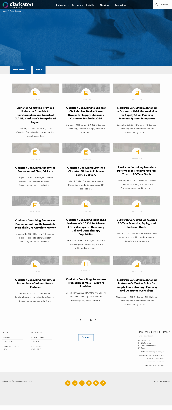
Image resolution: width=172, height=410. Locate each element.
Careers (164, 4)
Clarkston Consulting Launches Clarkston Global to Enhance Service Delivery (86, 171)
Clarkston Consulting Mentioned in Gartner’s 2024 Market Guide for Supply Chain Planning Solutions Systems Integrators (137, 115)
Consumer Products (148, 350)
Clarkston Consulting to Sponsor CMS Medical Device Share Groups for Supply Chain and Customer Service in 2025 (86, 113)
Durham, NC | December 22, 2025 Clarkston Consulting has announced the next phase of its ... (35, 132)
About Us (107, 5)
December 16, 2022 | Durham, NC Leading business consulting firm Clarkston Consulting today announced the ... (86, 297)
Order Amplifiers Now (10, 352)
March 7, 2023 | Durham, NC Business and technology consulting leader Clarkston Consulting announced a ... (137, 238)
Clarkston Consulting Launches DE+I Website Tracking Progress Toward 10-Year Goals (137, 170)
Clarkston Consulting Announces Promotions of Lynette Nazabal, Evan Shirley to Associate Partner (35, 226)
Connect (86, 342)
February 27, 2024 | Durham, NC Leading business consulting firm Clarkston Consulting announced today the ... (137, 185)
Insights (93, 5)
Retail (143, 353)
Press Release (35, 99)
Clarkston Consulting (18, 5)
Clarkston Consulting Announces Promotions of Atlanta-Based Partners (35, 284)
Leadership (36, 337)
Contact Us (122, 5)
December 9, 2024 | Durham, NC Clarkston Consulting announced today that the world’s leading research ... (137, 132)
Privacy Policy (38, 342)
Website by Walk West (162, 386)
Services (79, 5)
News (42, 69)
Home (4, 11)
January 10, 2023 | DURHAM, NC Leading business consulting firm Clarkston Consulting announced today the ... (35, 298)
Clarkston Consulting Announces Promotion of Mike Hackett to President (86, 283)
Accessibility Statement (37, 352)
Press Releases (21, 69)
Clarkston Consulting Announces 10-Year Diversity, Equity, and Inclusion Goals (137, 223)
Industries (64, 5)
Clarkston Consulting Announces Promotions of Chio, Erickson (35, 171)
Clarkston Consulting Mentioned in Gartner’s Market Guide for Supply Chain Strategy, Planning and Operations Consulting (137, 288)
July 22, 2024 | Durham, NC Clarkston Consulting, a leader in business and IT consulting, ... (86, 185)
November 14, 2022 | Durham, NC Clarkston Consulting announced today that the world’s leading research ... (137, 305)
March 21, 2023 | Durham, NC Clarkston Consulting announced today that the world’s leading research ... (86, 245)
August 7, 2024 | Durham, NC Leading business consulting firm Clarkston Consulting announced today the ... (35, 185)
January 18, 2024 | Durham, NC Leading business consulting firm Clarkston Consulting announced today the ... (35, 242)
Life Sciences (146, 347)
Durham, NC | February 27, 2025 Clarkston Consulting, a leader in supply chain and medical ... (86, 129)
